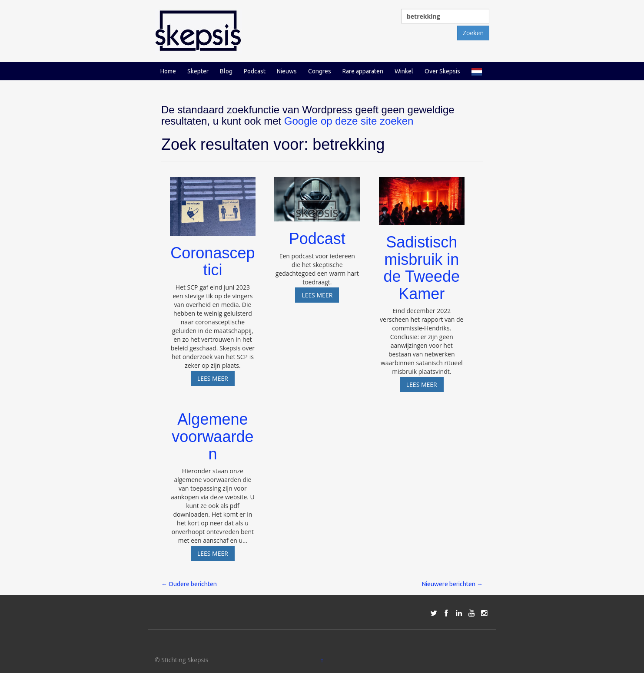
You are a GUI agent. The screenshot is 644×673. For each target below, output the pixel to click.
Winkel (404, 71)
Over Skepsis (442, 71)
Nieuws (287, 71)
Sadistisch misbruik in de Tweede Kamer (422, 268)
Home (168, 71)
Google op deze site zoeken (349, 121)
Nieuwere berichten (452, 584)
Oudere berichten (189, 584)
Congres (319, 71)
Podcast (255, 71)
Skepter (198, 71)
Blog (226, 71)
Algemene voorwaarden (212, 436)
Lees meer (216, 378)
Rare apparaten (362, 71)
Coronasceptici (212, 261)
